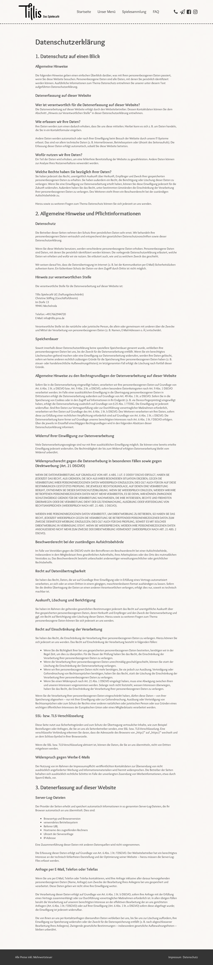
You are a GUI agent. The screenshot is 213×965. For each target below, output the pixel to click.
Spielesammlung (134, 11)
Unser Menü (106, 11)
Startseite (84, 11)
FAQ (156, 11)
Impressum (174, 957)
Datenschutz (190, 957)
